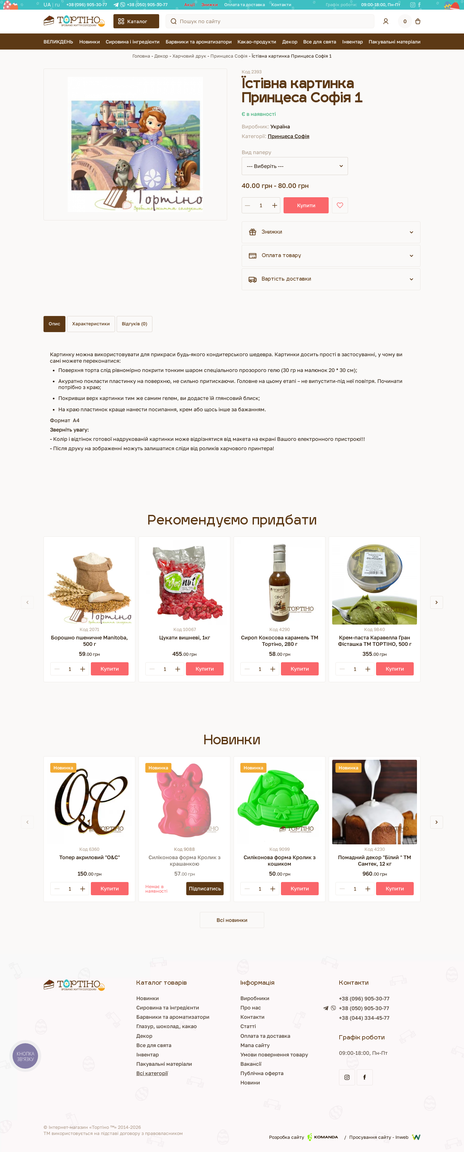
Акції (189, 4)
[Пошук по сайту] (174, 21)
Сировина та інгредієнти (167, 1007)
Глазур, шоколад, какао (166, 1026)
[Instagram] (412, 4)
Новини (250, 1082)
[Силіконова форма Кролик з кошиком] (279, 802)
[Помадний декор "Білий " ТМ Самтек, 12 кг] (374, 802)
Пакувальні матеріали (394, 41)
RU (57, 4)
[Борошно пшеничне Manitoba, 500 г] (89, 582)
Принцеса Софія (228, 56)
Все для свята (319, 41)
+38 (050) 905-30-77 (147, 4)
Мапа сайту (255, 1045)
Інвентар (352, 41)
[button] (436, 602)
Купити (306, 205)
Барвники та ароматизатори (199, 41)
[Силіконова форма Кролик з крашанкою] (184, 802)
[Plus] (82, 669)
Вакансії (250, 1064)
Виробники (254, 998)
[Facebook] (419, 4)
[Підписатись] (205, 888)
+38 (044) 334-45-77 (364, 1018)
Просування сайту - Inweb (384, 1137)
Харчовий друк (189, 56)
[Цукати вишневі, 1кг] (184, 582)
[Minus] (57, 669)
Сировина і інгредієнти (133, 41)
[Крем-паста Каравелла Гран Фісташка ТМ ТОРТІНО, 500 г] (374, 582)
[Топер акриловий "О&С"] (89, 802)
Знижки (209, 4)
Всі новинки (232, 920)
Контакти (281, 4)
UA (47, 4)
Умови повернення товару (274, 1054)
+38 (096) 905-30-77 (86, 4)
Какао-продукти (256, 41)
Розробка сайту (303, 1137)
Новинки (89, 41)
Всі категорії (152, 1073)
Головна (141, 56)
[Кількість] (261, 205)
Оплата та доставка (244, 4)
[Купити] (110, 668)
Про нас (250, 1007)
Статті (248, 1026)
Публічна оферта (262, 1073)
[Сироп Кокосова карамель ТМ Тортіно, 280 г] (279, 582)
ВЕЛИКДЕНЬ (58, 41)
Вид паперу (256, 152)
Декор (289, 41)
